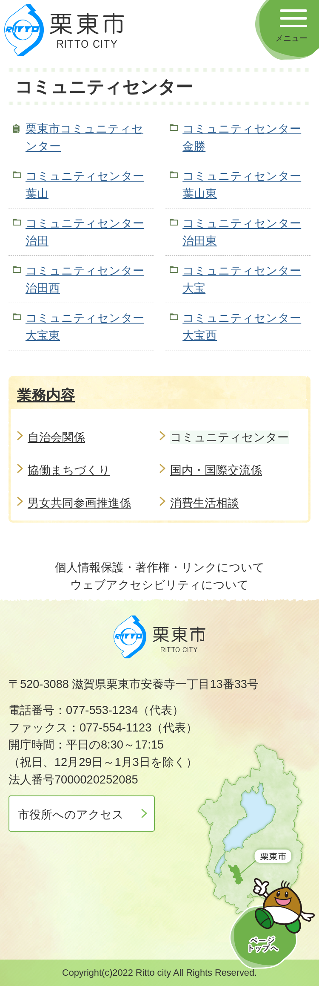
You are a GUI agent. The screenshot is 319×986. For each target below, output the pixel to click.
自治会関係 (56, 437)
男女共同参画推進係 (79, 502)
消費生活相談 (204, 502)
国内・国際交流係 (216, 470)
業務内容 (46, 395)
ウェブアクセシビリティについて (159, 584)
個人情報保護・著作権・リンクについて (160, 567)
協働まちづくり (69, 470)
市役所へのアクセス (71, 814)
